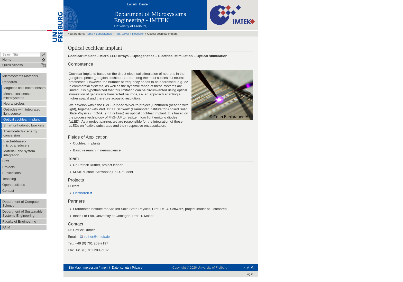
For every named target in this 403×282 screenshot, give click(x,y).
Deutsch (144, 4)
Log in (249, 274)
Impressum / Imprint (96, 267)
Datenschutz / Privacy (127, 267)
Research (138, 33)
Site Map (74, 267)
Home (89, 33)
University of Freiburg (130, 26)
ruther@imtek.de (97, 237)
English (132, 4)
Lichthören (81, 193)
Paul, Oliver (122, 33)
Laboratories (104, 33)
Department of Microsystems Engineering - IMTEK (150, 17)
